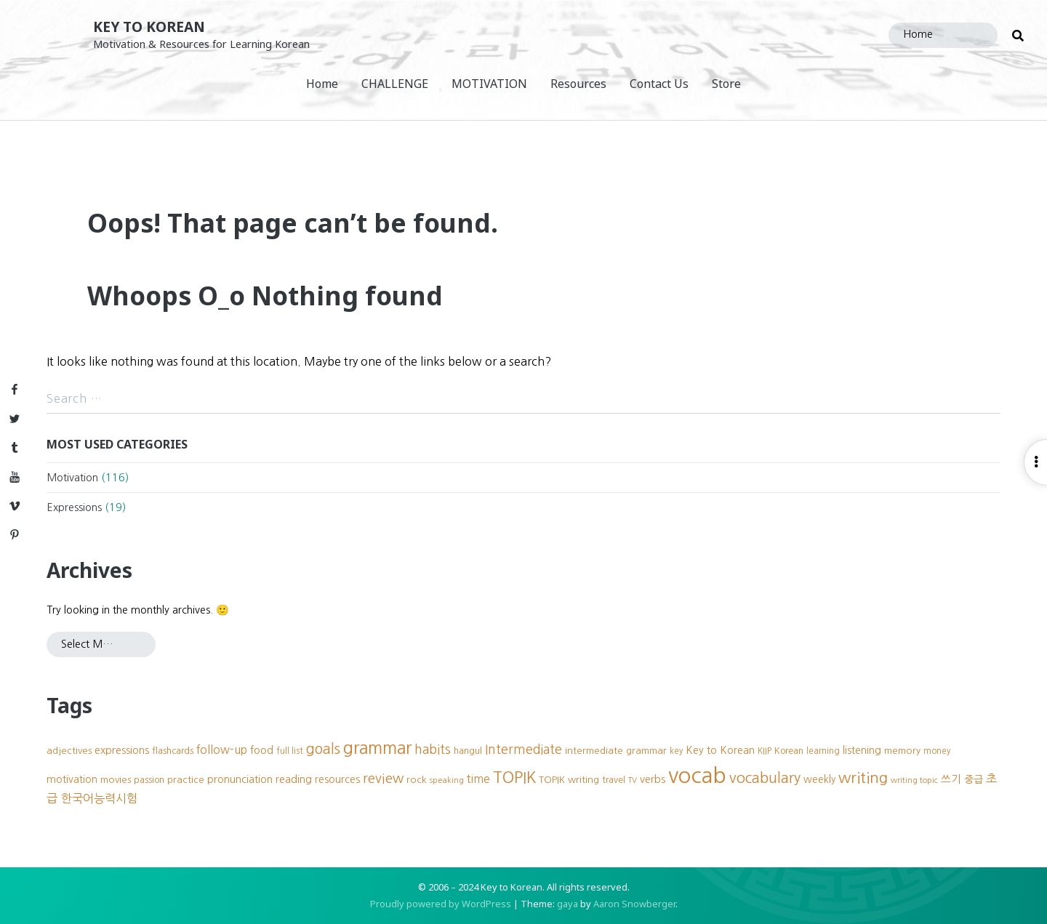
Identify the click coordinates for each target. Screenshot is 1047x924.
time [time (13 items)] (478, 779)
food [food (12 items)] (261, 750)
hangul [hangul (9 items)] (468, 750)
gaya (567, 903)
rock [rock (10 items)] (416, 779)
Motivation (72, 478)
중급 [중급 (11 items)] (973, 779)
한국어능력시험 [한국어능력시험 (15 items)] (99, 798)
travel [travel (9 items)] (613, 779)
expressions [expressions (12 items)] (122, 750)
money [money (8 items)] (936, 751)
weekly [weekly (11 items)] (819, 779)
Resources (578, 84)
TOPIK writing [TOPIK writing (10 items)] (569, 779)
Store (726, 84)
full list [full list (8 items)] (289, 751)
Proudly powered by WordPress (440, 903)
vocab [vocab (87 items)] (697, 775)
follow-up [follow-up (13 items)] (221, 749)
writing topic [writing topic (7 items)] (914, 780)
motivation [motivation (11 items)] (72, 779)
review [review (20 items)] (383, 778)
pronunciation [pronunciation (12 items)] (240, 779)
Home (322, 84)
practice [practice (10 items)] (185, 779)
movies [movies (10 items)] (115, 779)
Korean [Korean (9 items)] (788, 750)
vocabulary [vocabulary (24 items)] (765, 778)
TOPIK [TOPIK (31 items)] (514, 777)
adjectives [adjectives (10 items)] (69, 750)
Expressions (74, 507)
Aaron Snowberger (634, 903)
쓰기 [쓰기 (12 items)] (951, 779)
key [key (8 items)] (676, 751)
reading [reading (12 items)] (294, 779)
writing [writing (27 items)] (863, 777)
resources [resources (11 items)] (337, 779)
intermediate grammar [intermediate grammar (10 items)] (616, 750)
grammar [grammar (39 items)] (377, 747)
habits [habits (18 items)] (432, 749)
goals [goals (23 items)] (323, 749)
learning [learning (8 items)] (823, 751)
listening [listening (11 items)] (862, 750)
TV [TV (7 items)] (632, 780)
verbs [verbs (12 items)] (652, 779)
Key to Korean (149, 26)
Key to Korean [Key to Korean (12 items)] (720, 750)
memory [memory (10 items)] (902, 750)
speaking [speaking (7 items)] (447, 780)
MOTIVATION (489, 84)
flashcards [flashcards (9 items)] (172, 750)
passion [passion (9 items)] (149, 779)
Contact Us (659, 84)
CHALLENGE (394, 84)
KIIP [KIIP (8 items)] (764, 751)
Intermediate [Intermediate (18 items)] (523, 749)
